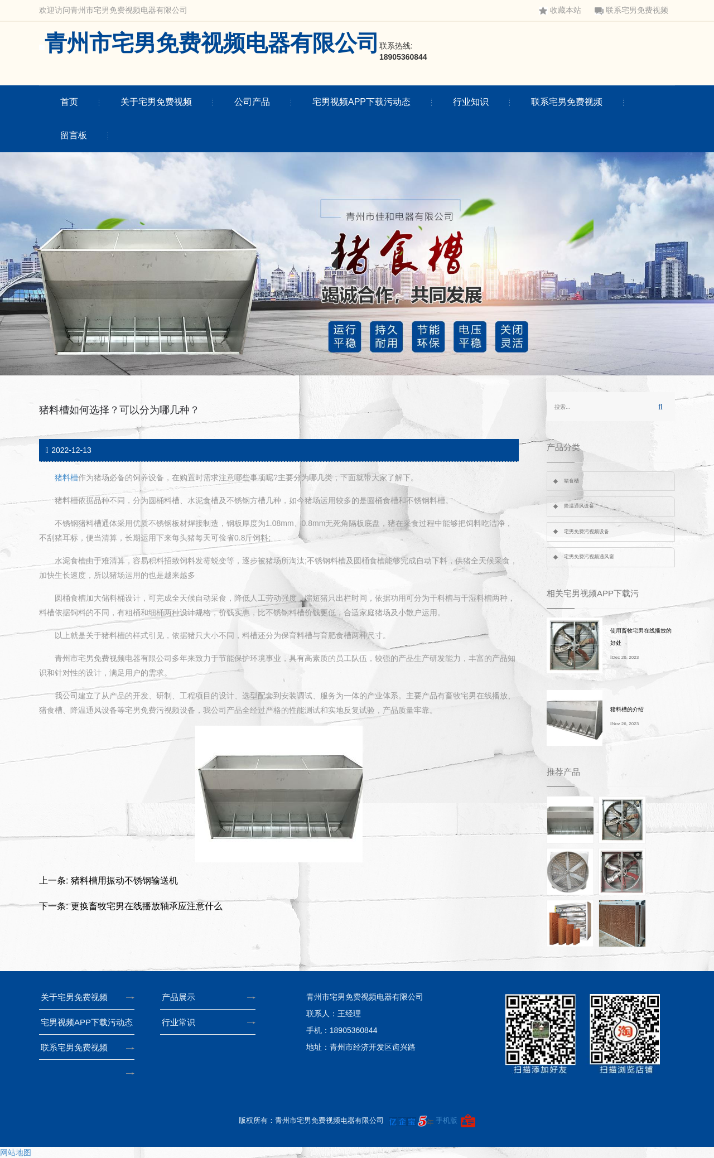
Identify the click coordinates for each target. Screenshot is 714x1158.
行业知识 (471, 102)
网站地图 (15, 1152)
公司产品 (252, 102)
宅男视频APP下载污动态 (361, 102)
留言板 (73, 135)
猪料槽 (66, 477)
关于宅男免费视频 (156, 102)
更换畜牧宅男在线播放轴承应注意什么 (147, 906)
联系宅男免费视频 (631, 10)
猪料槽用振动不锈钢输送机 (124, 880)
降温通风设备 (579, 506)
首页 (69, 102)
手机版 (446, 1120)
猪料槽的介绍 (627, 709)
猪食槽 (571, 481)
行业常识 (182, 1022)
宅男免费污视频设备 (586, 531)
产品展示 (182, 997)
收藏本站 (560, 10)
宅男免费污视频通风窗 (589, 556)
